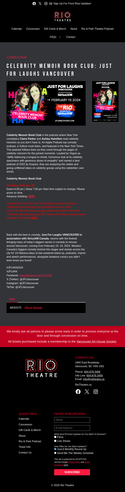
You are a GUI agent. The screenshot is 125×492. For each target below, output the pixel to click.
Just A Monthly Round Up (71, 449)
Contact (70, 37)
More (12, 298)
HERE (34, 218)
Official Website (33, 307)
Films (60, 437)
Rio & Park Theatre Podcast (97, 28)
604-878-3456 (95, 375)
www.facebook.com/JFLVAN (35, 275)
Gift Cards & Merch (55, 28)
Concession (33, 28)
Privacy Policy (74, 462)
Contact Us (25, 452)
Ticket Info (25, 446)
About (73, 28)
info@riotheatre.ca (93, 379)
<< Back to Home (17, 57)
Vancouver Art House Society (96, 341)
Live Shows (63, 441)
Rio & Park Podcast (30, 441)
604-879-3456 (92, 371)
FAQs (56, 37)
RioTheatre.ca (83, 384)
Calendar (16, 28)
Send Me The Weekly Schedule (75, 453)
